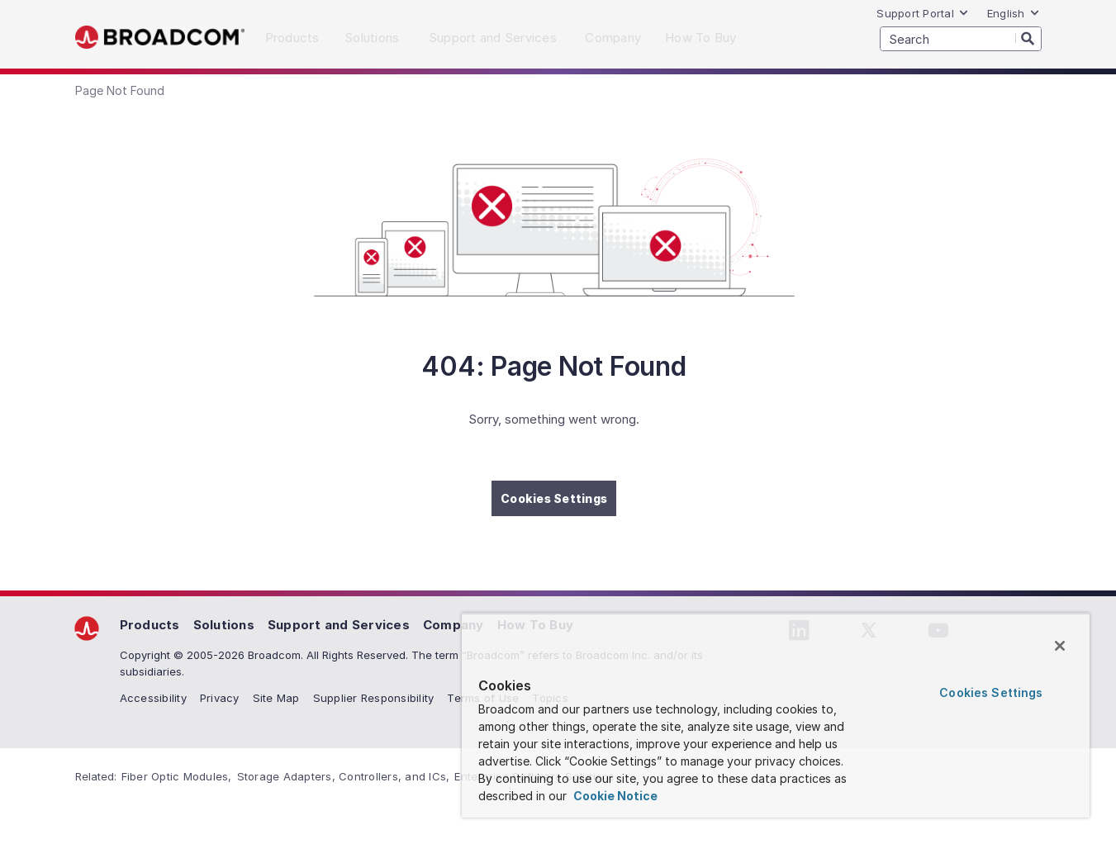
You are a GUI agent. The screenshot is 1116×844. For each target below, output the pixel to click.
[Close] (1060, 646)
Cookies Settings (554, 498)
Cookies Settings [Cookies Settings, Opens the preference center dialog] (990, 692)
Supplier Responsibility (374, 697)
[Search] (1028, 38)
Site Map (276, 697)
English (1013, 13)
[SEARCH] (961, 38)
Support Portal (922, 13)
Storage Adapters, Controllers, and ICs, (343, 776)
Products (150, 625)
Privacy (220, 697)
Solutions (223, 625)
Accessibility (153, 697)
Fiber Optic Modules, (176, 776)
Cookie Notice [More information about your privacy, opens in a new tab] (614, 796)
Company (453, 625)
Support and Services (339, 625)
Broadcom (160, 37)
